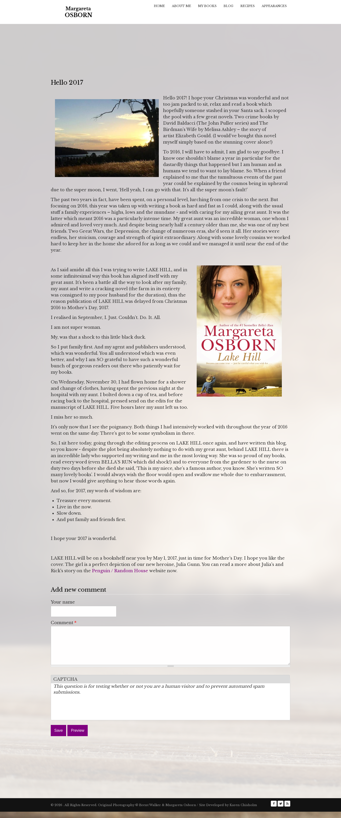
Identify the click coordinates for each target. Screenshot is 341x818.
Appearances (274, 6)
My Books (207, 6)
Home (159, 6)
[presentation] (88, 715)
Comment (63, 622)
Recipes (247, 6)
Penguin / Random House (120, 570)
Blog (228, 6)
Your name (63, 602)
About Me (181, 6)
